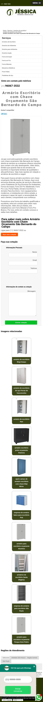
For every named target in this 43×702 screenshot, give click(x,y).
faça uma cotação (9, 234)
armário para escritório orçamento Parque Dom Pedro (21, 639)
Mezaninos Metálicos (8, 68)
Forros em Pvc (6, 60)
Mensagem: (22, 303)
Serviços (6, 38)
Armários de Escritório (9, 42)
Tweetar (4, 114)
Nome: (23, 254)
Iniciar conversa (18, 690)
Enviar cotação (21, 322)
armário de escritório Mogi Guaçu (21, 361)
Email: (23, 262)
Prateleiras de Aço (7, 75)
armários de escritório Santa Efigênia (21, 577)
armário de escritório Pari (21, 420)
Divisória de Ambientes (9, 45)
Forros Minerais (7, 64)
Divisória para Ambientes (10, 49)
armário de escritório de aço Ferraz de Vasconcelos (21, 390)
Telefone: (23, 270)
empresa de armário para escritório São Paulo (21, 608)
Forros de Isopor (7, 57)
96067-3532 (7, 4)
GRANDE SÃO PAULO (18, 658)
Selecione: (6, 658)
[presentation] (20, 280)
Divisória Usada (7, 53)
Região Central (32, 658)
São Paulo (6, 661)
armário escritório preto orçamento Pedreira (21, 450)
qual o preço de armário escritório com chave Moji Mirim (21, 482)
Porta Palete (6, 72)
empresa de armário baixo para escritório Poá (21, 515)
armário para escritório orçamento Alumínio (21, 546)
